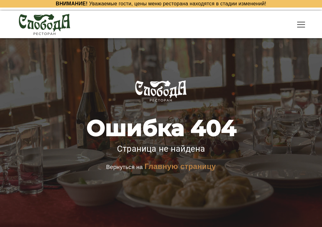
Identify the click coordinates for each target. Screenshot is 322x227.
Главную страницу (180, 166)
